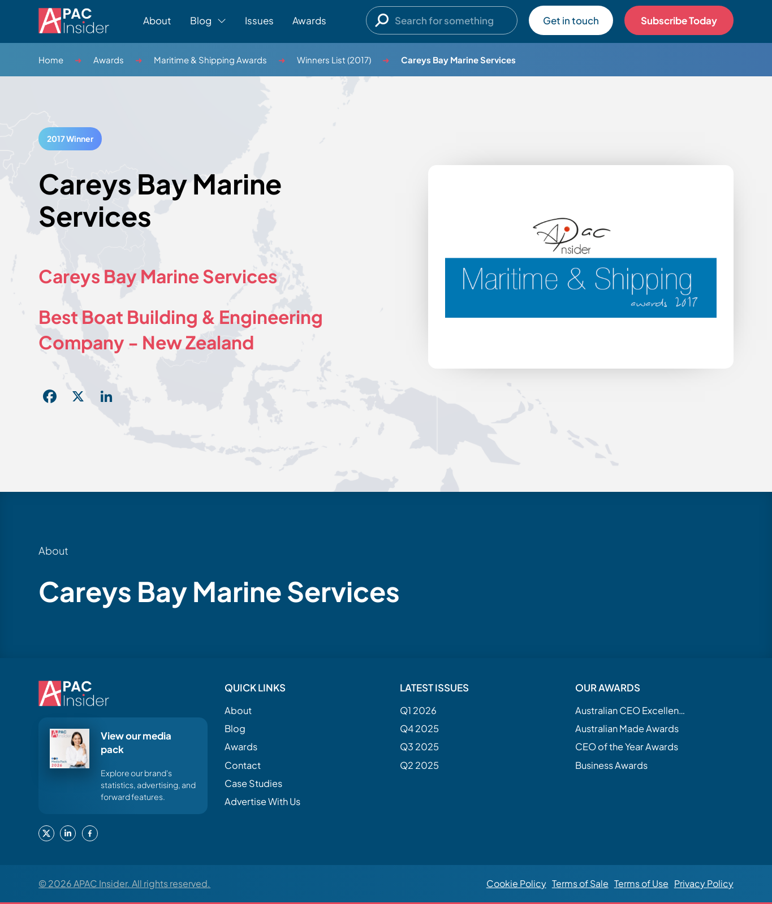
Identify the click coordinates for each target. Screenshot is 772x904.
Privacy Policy (704, 883)
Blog (235, 728)
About (157, 20)
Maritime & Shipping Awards (210, 59)
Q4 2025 (419, 728)
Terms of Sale (580, 883)
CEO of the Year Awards (626, 746)
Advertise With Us (262, 801)
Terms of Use (641, 883)
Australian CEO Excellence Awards (631, 710)
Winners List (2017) (334, 59)
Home (50, 59)
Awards (309, 20)
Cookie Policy (516, 883)
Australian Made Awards (627, 728)
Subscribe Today (679, 20)
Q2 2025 (419, 765)
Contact (243, 765)
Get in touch (571, 20)
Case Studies (253, 783)
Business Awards (611, 765)
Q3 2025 (419, 746)
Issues (259, 20)
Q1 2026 (418, 710)
